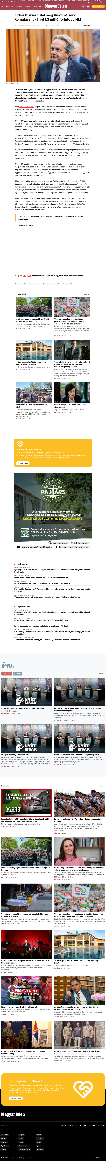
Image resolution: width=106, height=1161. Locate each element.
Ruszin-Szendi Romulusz (23, 284)
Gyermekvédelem (24, 1149)
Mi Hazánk (60, 284)
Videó (21, 1142)
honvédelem (51, 284)
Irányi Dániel (19, 25)
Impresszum (5, 1125)
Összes (87, 294)
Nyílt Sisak (37, 6)
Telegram (27, 276)
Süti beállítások (100, 1158)
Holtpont (21, 1135)
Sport (38, 1146)
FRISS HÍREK (10, 6)
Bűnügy (38, 1135)
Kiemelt (19, 6)
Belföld (28, 25)
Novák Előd (69, 284)
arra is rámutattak (26, 107)
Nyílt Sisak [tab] (6, 674)
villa (43, 284)
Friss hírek (4, 1135)
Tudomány (39, 1149)
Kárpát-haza (23, 1146)
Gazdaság (39, 1138)
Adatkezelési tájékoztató (87, 1158)
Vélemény (28, 6)
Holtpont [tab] (17, 674)
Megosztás (85, 25)
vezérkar (37, 284)
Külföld (21, 1138)
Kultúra (38, 1142)
